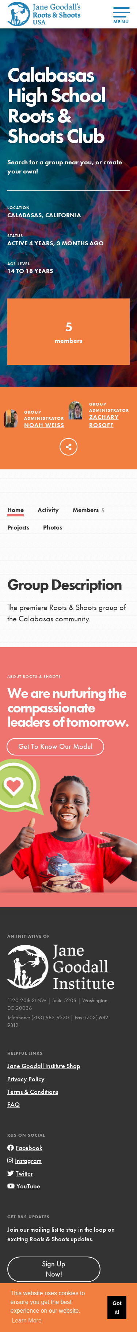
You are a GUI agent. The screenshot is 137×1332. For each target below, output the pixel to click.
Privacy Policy (26, 1079)
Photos (52, 527)
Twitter (20, 1173)
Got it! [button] (117, 1307)
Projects (18, 527)
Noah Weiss (44, 425)
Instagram (24, 1160)
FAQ (13, 1104)
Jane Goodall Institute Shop (43, 1066)
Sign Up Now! (53, 1269)
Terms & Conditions (32, 1091)
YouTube (23, 1186)
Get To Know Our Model (55, 746)
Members (89, 510)
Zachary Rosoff (104, 421)
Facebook (24, 1148)
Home (15, 510)
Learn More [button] (27, 1320)
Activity (48, 510)
